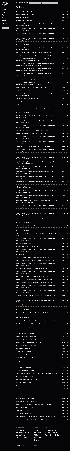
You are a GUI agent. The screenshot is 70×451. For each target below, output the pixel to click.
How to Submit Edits (23, 433)
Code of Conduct (22, 437)
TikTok (36, 435)
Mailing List (20, 430)
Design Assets (21, 435)
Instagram (37, 433)
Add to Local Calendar (35, 3)
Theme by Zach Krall (52, 435)
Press (4, 21)
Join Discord (5, 28)
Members (5, 12)
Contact (4, 23)
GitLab (36, 440)
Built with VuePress (52, 433)
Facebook (37, 437)
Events (4, 9)
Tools (3, 15)
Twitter (36, 430)
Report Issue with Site (53, 430)
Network (5, 18)
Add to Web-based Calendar (50, 3)
